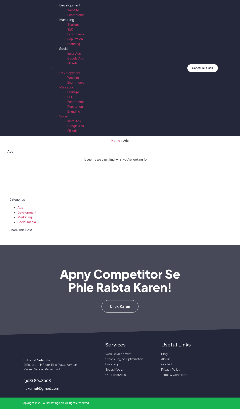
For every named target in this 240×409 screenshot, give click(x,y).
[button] (114, 68)
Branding (73, 44)
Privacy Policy (170, 369)
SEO (70, 29)
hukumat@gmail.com (41, 388)
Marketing (66, 20)
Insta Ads (74, 53)
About (165, 359)
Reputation (75, 39)
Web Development (118, 354)
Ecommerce (75, 15)
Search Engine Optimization (124, 359)
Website (73, 10)
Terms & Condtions (174, 375)
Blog (164, 354)
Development (69, 5)
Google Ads (75, 58)
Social (63, 49)
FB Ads (72, 63)
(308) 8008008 (37, 380)
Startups (73, 25)
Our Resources (115, 375)
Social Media (114, 369)
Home (115, 141)
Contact (166, 364)
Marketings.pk (55, 403)
